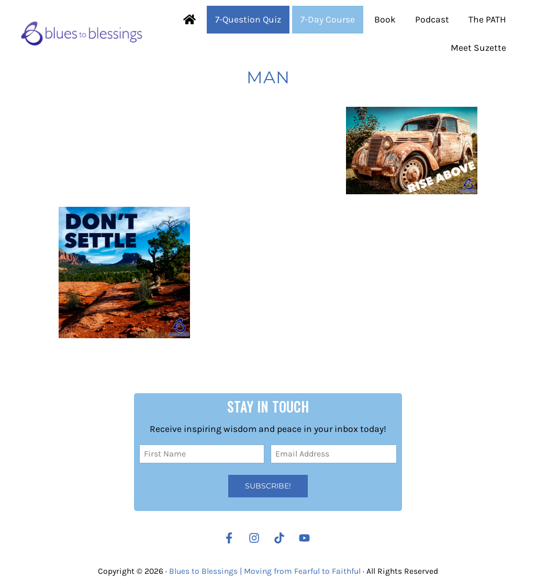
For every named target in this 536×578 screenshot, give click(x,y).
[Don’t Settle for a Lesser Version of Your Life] (124, 272)
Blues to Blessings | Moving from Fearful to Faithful (265, 571)
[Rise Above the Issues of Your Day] (411, 150)
